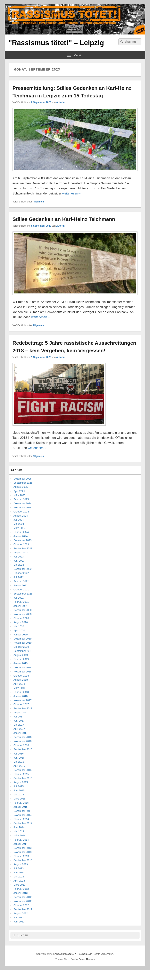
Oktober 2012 (21, 905)
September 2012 (22, 909)
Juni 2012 (18, 921)
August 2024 (20, 515)
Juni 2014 (18, 827)
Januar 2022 (20, 585)
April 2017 (19, 728)
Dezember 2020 (22, 610)
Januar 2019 (20, 663)
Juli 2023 (18, 556)
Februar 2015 (21, 802)
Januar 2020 (20, 634)
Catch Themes (87, 959)
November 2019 (22, 642)
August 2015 (20, 782)
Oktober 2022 (21, 573)
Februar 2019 (21, 659)
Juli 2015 (18, 786)
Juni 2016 (18, 757)
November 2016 (22, 741)
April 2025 (19, 491)
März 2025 (19, 495)
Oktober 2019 (21, 646)
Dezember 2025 (22, 478)
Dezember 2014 (22, 810)
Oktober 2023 (21, 544)
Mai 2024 (18, 523)
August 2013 (20, 864)
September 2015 (22, 778)
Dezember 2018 (22, 667)
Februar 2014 (21, 839)
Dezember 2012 (22, 897)
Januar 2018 (20, 696)
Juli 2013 (18, 868)
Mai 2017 (18, 724)
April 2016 (19, 765)
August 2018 (20, 679)
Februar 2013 (21, 888)
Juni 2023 (18, 560)
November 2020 (22, 614)
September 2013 (22, 860)
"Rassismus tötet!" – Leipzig (56, 43)
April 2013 (19, 880)
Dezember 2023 (22, 540)
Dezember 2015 (22, 770)
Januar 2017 (20, 732)
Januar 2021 (20, 605)
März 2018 (19, 687)
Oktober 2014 (21, 819)
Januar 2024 (20, 536)
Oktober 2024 (21, 511)
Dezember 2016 (22, 737)
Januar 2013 (20, 892)
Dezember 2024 (22, 503)
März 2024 (19, 528)
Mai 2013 (18, 876)
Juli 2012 (18, 917)
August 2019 (20, 655)
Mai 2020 (18, 626)
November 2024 (22, 507)
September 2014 (22, 823)
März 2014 (19, 835)
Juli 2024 (18, 519)
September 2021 (22, 593)
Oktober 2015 (21, 774)
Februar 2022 (21, 581)
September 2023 (22, 548)
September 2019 (22, 650)
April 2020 (19, 630)
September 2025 (22, 482)
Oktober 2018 (21, 675)
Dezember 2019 (22, 638)
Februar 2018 (21, 692)
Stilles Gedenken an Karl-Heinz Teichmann (63, 219)
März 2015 (19, 798)
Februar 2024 (21, 532)
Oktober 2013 (21, 856)
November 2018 (22, 671)
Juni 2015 (18, 790)
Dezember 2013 (22, 847)
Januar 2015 (20, 806)
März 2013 (19, 884)
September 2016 (22, 749)
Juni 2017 (18, 720)
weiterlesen (71, 193)
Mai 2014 (18, 831)
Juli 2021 (18, 597)
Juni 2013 (18, 872)
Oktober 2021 (21, 589)
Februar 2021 (21, 601)
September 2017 (22, 708)
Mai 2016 (18, 761)
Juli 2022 (18, 577)
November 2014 (22, 815)
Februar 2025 (21, 499)
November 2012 (22, 901)
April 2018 (19, 683)
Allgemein (38, 201)
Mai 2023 (18, 564)
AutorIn (60, 102)
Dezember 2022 (22, 568)
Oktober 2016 (21, 745)
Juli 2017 (18, 716)
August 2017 (20, 712)
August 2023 (20, 552)
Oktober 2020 (21, 618)
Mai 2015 (18, 794)
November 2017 (22, 700)
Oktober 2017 (21, 704)
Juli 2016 (18, 753)
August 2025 (20, 486)
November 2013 (22, 852)
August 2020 (20, 622)
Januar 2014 (20, 843)
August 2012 (20, 913)
